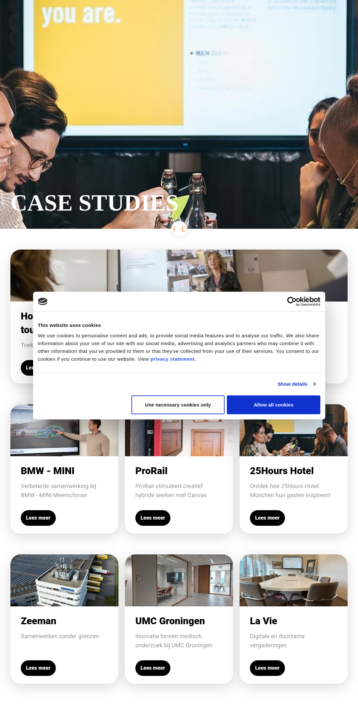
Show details (293, 384)
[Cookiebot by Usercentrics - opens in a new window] (292, 301)
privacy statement (172, 358)
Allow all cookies (274, 404)
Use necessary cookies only (178, 404)
